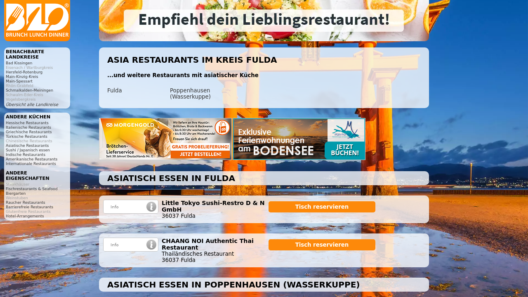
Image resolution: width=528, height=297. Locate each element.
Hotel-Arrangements (25, 216)
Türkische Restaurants (26, 136)
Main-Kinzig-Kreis (22, 76)
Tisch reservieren (322, 207)
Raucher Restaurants (25, 202)
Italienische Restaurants (28, 127)
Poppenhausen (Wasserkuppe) (190, 93)
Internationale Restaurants (31, 163)
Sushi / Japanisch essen (28, 150)
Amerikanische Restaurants (31, 159)
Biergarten (16, 193)
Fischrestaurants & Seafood (32, 188)
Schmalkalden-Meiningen (29, 90)
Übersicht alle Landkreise (32, 104)
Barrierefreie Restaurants (29, 207)
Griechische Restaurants (29, 132)
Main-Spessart (19, 81)
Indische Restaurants (25, 154)
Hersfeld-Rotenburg (24, 72)
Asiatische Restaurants (27, 145)
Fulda (114, 90)
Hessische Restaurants (27, 122)
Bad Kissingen (19, 63)
